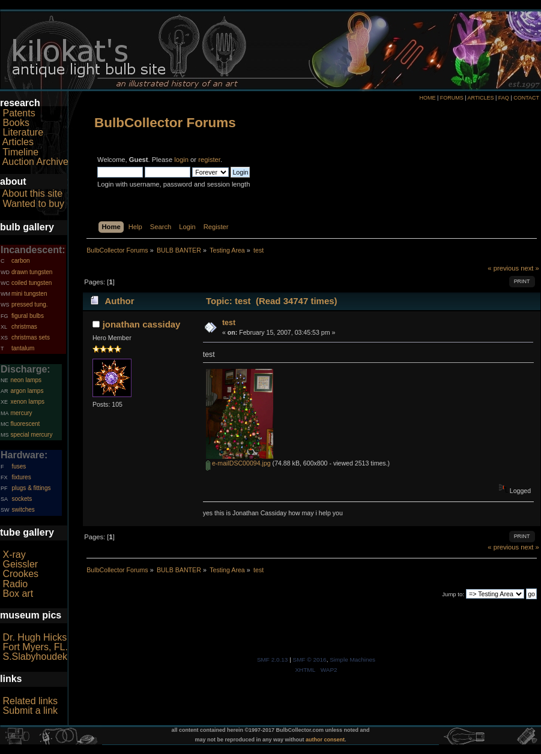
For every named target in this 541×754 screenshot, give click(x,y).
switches (22, 509)
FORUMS (452, 98)
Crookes (20, 574)
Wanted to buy (33, 204)
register (209, 159)
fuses (18, 466)
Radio (15, 584)
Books (15, 123)
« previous (503, 268)
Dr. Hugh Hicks (34, 637)
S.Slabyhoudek (34, 656)
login (181, 159)
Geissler (20, 564)
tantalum (22, 348)
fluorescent (25, 423)
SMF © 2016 (310, 659)
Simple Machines (352, 659)
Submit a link (30, 710)
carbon (20, 260)
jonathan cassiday (142, 324)
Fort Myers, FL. (34, 647)
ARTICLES (481, 98)
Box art (17, 593)
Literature (22, 132)
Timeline (20, 152)
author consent (325, 740)
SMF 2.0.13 (272, 659)
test (228, 323)
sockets (21, 498)
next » (530, 268)
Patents (18, 113)
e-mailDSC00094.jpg (238, 463)
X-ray (13, 554)
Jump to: (453, 594)
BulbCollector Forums (165, 122)
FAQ (503, 98)
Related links (30, 701)
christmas (24, 326)
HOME (427, 98)
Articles (18, 142)
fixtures (21, 477)
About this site (32, 193)
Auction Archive (35, 162)
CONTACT (526, 98)
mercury (21, 413)
